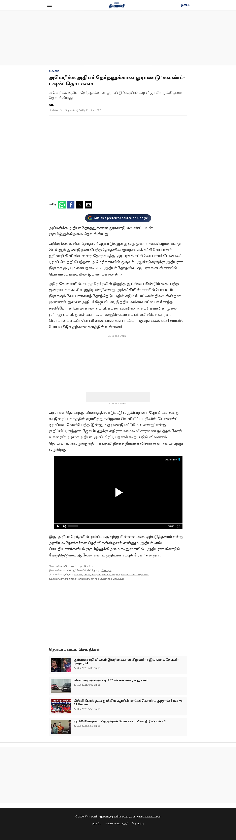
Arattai (132, 575)
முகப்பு (185, 5)
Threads (124, 575)
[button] (49, 5)
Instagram (96, 575)
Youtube (106, 575)
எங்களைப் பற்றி (116, 823)
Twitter (87, 575)
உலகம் (54, 71)
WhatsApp (106, 570)
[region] (118, 38)
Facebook (78, 575)
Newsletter (89, 566)
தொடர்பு (138, 823)
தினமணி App (91, 579)
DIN (51, 105)
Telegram (115, 575)
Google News (143, 575)
